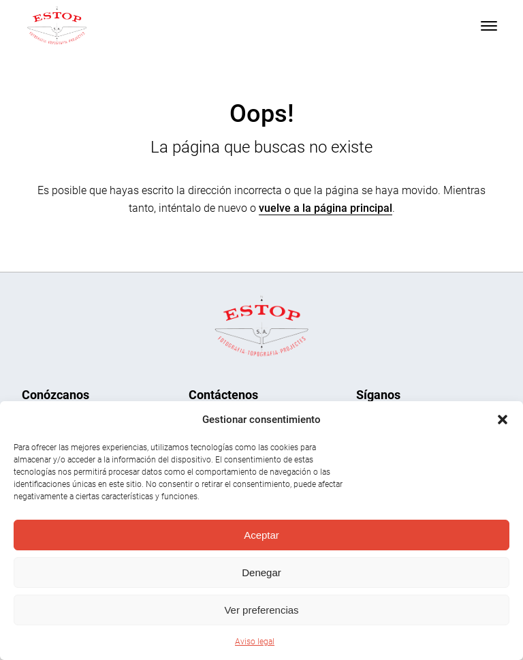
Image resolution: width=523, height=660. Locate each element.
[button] (502, 419)
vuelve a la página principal (325, 208)
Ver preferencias (261, 610)
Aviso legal (254, 641)
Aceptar (261, 535)
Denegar (261, 572)
